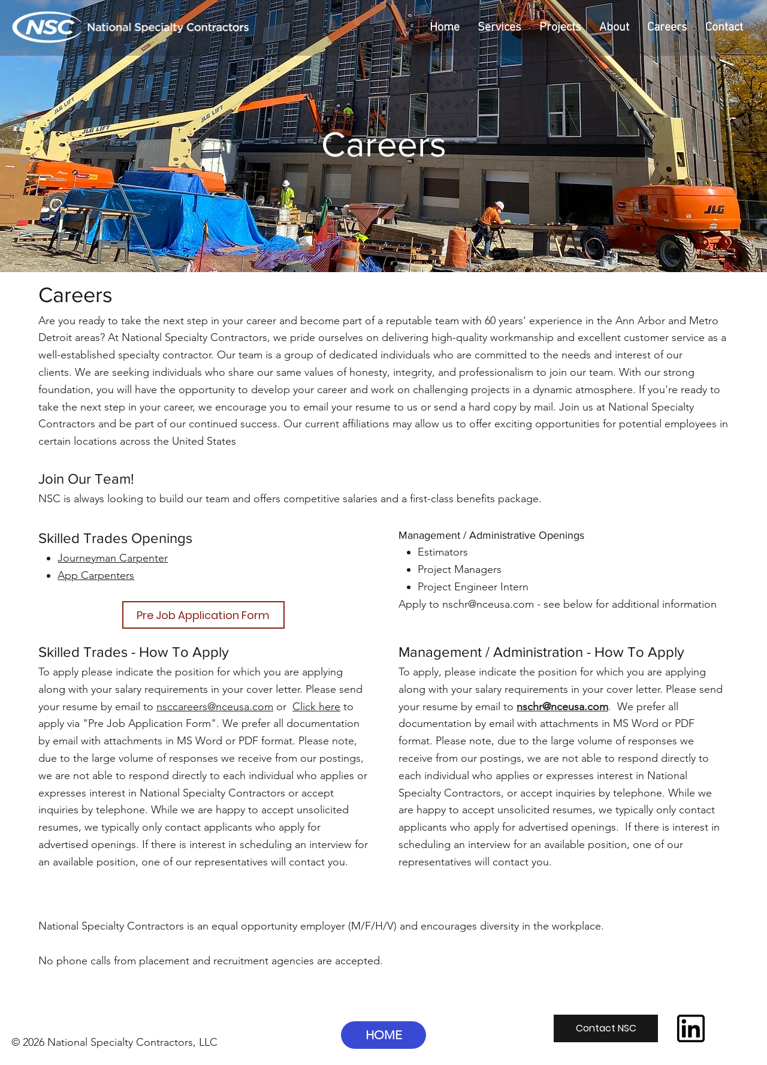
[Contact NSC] (606, 1028)
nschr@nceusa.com (488, 604)
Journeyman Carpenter (113, 558)
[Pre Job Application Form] (203, 615)
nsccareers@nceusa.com (214, 706)
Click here (316, 706)
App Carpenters (96, 575)
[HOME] (383, 1035)
